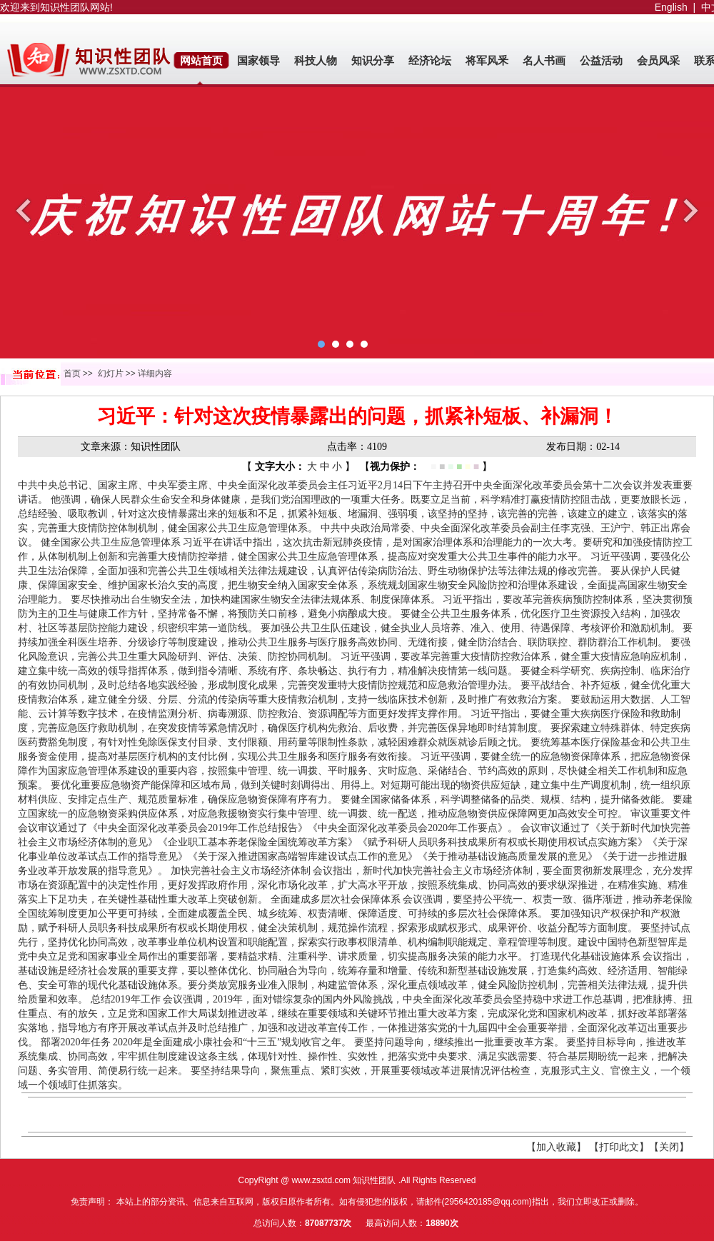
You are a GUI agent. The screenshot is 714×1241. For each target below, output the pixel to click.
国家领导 (258, 60)
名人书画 (544, 60)
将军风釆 (487, 60)
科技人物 (315, 60)
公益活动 (601, 60)
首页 (72, 373)
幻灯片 (111, 373)
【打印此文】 (619, 1147)
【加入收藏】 (556, 1147)
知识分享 (372, 60)
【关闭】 (669, 1147)
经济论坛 (429, 60)
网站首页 (201, 60)
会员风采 (658, 60)
